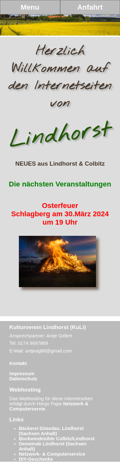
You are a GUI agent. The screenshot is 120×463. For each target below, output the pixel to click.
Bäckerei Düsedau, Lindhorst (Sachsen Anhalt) (51, 431)
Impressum (21, 373)
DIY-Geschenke (36, 459)
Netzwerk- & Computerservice (52, 454)
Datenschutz (23, 378)
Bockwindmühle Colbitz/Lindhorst (57, 438)
